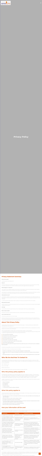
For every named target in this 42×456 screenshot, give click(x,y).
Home (1, 3)
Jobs (1, 9)
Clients (1, 5)
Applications (1, 11)
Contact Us (1, 14)
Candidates (1, 7)
